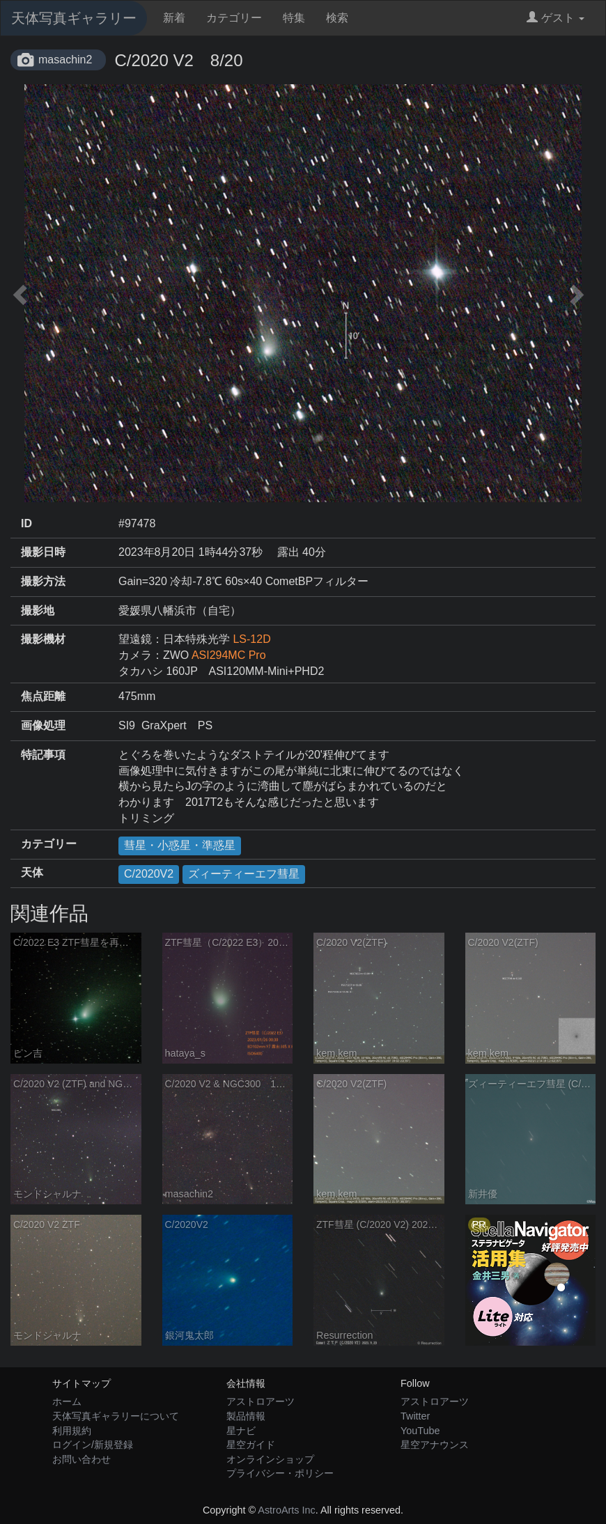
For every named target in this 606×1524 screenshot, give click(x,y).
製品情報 (245, 1416)
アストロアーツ (260, 1401)
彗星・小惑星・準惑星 (179, 845)
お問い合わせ (81, 1459)
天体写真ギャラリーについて (115, 1416)
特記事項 (43, 755)
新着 (174, 18)
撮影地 (37, 610)
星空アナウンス (435, 1444)
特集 (294, 18)
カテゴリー (234, 18)
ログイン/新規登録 (92, 1444)
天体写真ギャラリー (74, 18)
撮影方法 (43, 581)
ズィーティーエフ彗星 (244, 874)
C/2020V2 (148, 874)
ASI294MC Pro (229, 655)
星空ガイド (250, 1444)
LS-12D (251, 639)
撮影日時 (43, 552)
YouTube (420, 1430)
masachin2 (65, 59)
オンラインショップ (270, 1459)
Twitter (415, 1416)
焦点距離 (43, 696)
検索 (337, 18)
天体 (32, 872)
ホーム (66, 1401)
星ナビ (241, 1430)
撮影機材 (43, 639)
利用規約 (71, 1430)
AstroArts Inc (286, 1510)
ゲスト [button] (555, 18)
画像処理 (43, 725)
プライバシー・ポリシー (280, 1473)
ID (26, 523)
